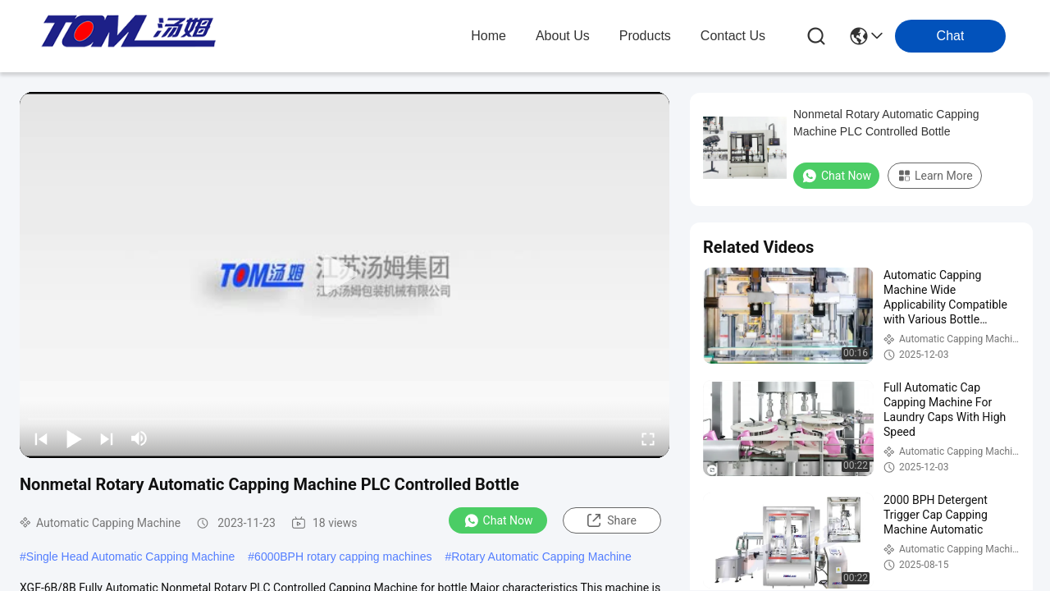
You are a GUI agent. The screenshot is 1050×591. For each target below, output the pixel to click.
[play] (344, 275)
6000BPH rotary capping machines (342, 556)
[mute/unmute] (139, 438)
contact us (733, 36)
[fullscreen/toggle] (648, 438)
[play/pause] (73, 438)
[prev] (41, 438)
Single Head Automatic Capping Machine (130, 556)
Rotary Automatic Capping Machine (541, 556)
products (645, 36)
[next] (106, 438)
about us (563, 36)
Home (488, 36)
